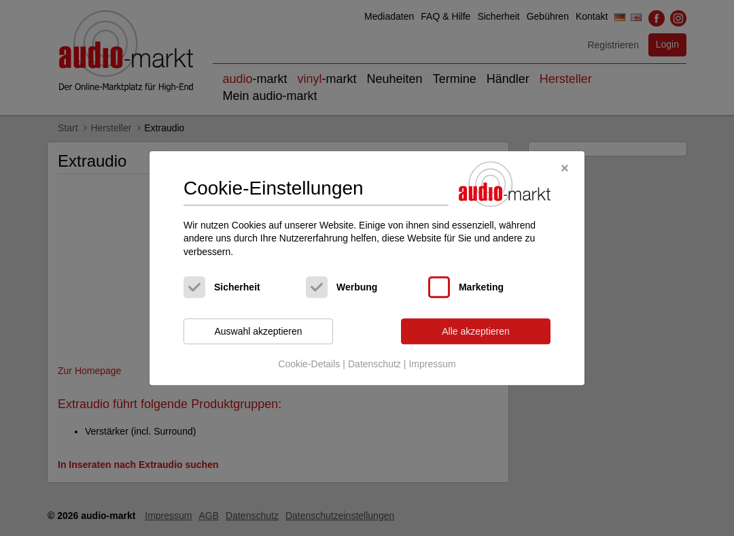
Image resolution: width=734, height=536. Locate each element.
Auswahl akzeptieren (258, 331)
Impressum (431, 363)
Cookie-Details (309, 363)
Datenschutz (374, 363)
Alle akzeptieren (476, 331)
